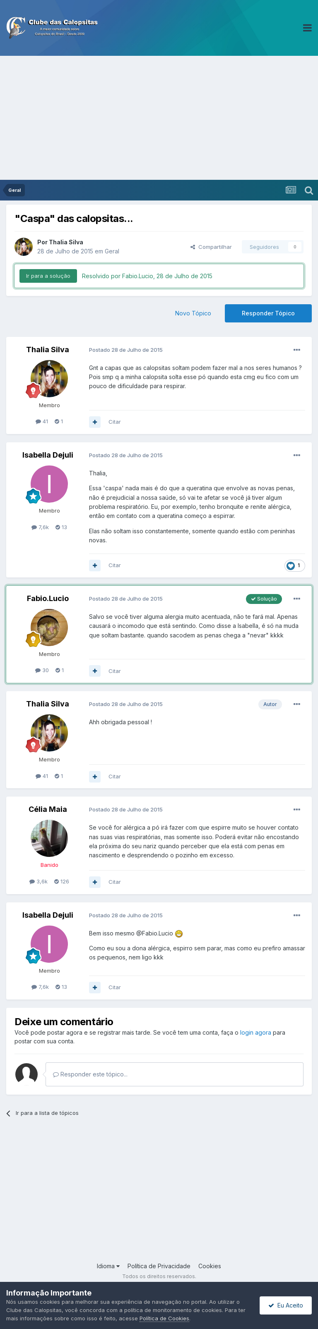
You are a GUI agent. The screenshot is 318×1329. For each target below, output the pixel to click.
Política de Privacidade (159, 1265)
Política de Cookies (164, 1318)
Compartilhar (211, 246)
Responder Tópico (268, 313)
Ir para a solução (48, 275)
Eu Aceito (285, 1305)
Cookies (209, 1265)
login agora (255, 1032)
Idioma (108, 1265)
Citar (114, 421)
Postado (126, 349)
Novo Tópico (193, 313)
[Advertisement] (159, 118)
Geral (112, 251)
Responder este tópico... (90, 1074)
